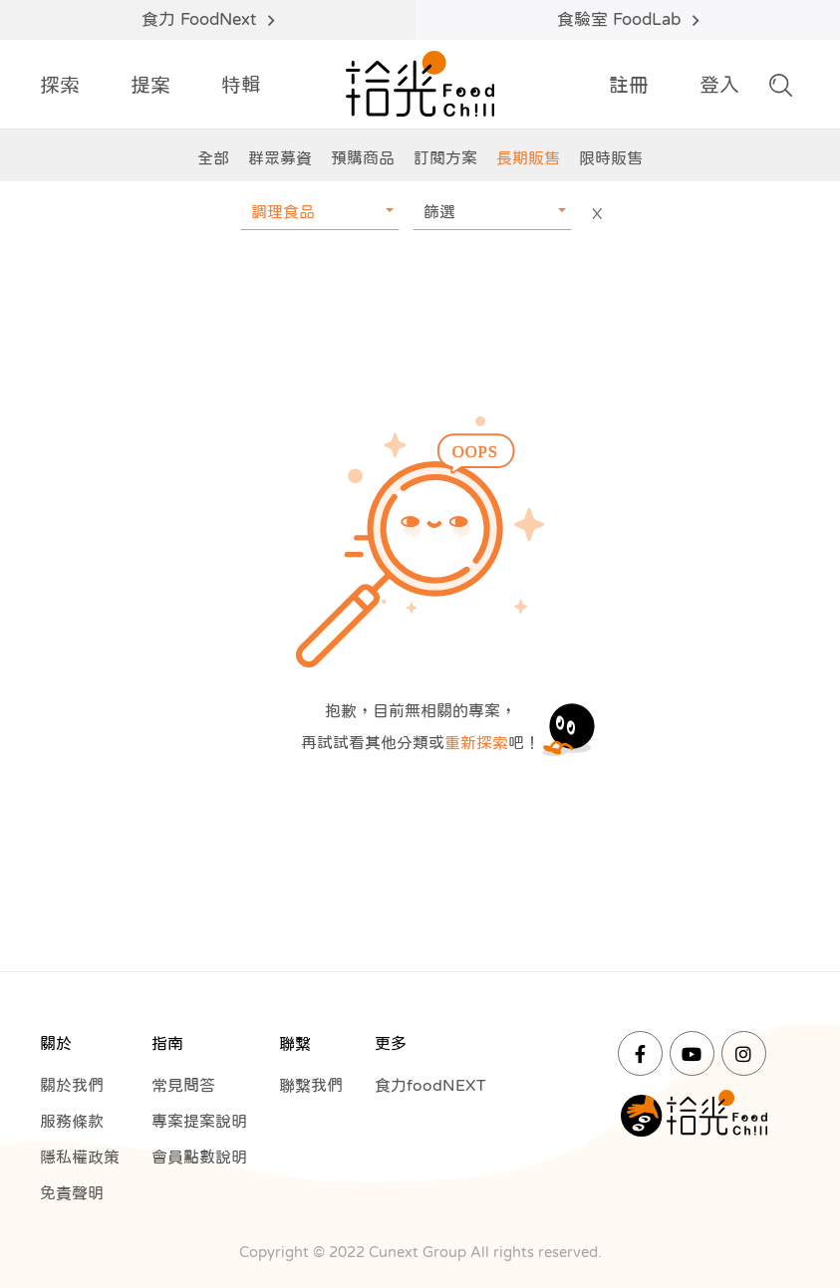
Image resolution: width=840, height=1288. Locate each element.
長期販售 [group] (528, 157)
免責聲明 (72, 1192)
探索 (60, 85)
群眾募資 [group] (280, 157)
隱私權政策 (80, 1156)
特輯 (241, 85)
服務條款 (72, 1121)
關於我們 (72, 1085)
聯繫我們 (311, 1085)
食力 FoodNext (207, 20)
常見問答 (183, 1085)
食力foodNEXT (430, 1085)
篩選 (439, 211)
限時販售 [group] (611, 157)
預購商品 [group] (363, 157)
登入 (719, 85)
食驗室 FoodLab (627, 20)
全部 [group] (213, 157)
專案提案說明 (199, 1121)
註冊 (629, 85)
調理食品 (283, 211)
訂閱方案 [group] (445, 157)
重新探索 (476, 742)
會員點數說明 (199, 1156)
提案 (150, 85)
